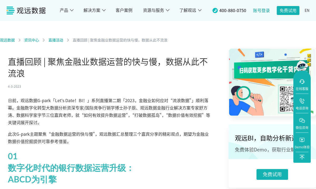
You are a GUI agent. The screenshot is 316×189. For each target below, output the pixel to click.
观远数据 (7, 40)
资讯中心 (31, 40)
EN (307, 10)
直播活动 (55, 40)
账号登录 (261, 10)
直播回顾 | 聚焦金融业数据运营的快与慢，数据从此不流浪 (120, 40)
